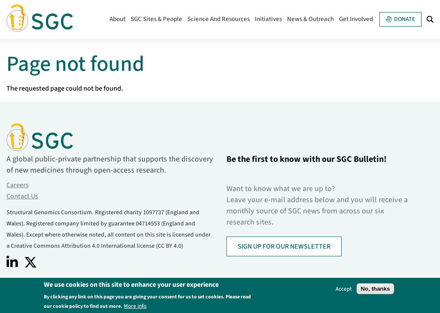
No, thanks (375, 289)
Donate (400, 19)
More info (135, 306)
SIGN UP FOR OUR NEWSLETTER (284, 246)
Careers (17, 185)
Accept (344, 289)
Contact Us (22, 196)
